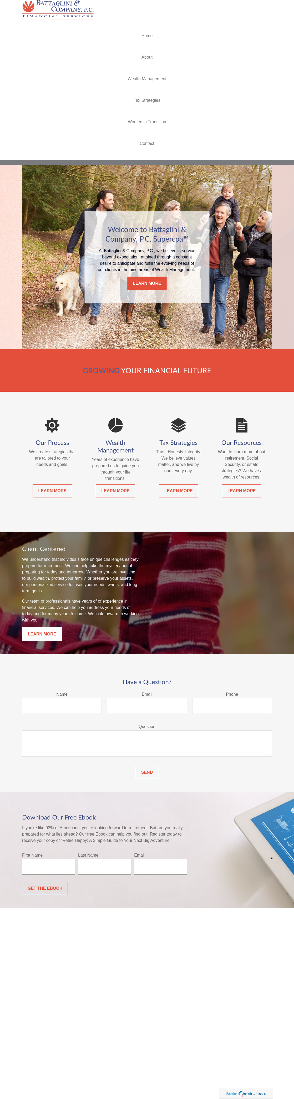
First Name (32, 855)
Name (62, 694)
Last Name (88, 855)
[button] (147, 36)
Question (147, 726)
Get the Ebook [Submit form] (45, 888)
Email (147, 694)
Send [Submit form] (147, 772)
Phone (232, 694)
